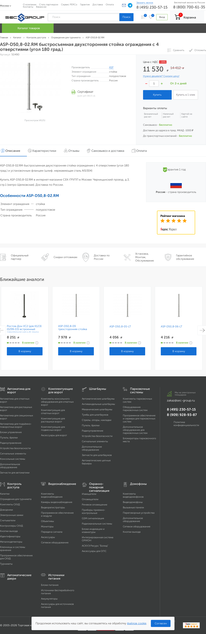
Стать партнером (48, 4)
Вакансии (41, 6)
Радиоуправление (10, 442)
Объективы (47, 521)
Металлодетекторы (11, 541)
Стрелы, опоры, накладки (96, 420)
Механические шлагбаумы (97, 409)
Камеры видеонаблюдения (56, 502)
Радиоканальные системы (97, 523)
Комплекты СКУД (10, 504)
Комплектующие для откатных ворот (53, 412)
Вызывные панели (133, 507)
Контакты (28, 6)
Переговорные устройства (138, 512)
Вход (162, 17)
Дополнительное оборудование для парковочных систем (135, 429)
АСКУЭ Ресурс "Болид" (95, 545)
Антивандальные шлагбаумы (98, 404)
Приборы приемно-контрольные (93, 511)
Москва (4, 5)
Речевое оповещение (94, 504)
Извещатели (89, 493)
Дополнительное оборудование (10, 466)
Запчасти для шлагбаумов (97, 455)
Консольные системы (12, 458)
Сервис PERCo (69, 4)
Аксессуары (48, 537)
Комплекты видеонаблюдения (51, 495)
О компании (29, 4)
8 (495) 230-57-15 (151, 7)
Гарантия (85, 4)
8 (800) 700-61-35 (189, 7)
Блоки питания (49, 585)
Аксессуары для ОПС (94, 551)
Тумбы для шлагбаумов (95, 414)
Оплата (110, 4)
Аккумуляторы (49, 598)
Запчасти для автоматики (15, 472)
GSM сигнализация (93, 518)
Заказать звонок (144, 2)
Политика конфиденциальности (186, 424)
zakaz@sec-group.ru (181, 400)
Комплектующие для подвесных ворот (53, 428)
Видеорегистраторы (53, 507)
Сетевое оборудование (54, 542)
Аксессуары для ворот (54, 435)
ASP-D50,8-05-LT (120, 326)
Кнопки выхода (9, 531)
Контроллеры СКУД (11, 525)
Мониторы (47, 526)
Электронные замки (11, 515)
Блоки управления (11, 432)
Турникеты (6, 563)
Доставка (98, 4)
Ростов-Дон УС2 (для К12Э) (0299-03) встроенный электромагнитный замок (24, 329)
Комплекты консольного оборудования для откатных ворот (57, 401)
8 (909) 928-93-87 (182, 415)
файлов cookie (136, 623)
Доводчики (6, 509)
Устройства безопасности (15, 448)
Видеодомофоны (133, 502)
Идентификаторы (10, 536)
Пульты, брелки (9, 437)
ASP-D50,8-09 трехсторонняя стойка (72, 328)
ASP (111, 67)
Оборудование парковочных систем (135, 409)
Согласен (161, 623)
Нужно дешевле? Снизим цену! (161, 76)
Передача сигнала (51, 531)
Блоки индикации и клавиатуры (93, 530)
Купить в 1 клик (185, 94)
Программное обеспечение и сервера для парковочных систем (139, 418)
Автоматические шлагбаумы (98, 398)
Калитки (5, 493)
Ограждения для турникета (15, 499)
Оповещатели (90, 499)
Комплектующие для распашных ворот (53, 420)
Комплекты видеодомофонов (133, 495)
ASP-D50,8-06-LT (171, 326)
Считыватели (7, 520)
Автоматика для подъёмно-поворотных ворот (16, 425)
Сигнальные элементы (13, 453)
